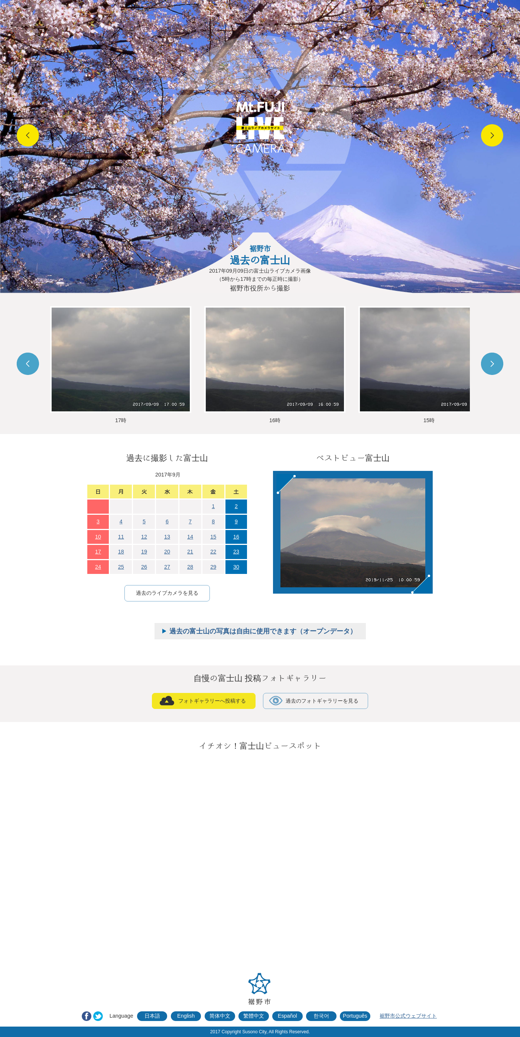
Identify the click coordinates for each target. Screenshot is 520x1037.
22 (213, 552)
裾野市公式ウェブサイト (408, 1016)
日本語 (152, 1016)
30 (236, 567)
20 (167, 552)
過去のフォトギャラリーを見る (322, 701)
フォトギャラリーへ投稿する (212, 701)
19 (144, 552)
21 (190, 552)
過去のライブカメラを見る (167, 593)
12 (144, 537)
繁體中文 (253, 1016)
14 (190, 537)
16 (236, 537)
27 (167, 567)
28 (190, 567)
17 (98, 552)
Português (355, 1016)
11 (121, 537)
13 (167, 537)
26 (144, 567)
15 (213, 537)
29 (213, 567)
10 (98, 537)
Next (492, 135)
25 (121, 567)
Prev (28, 135)
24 (98, 567)
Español (287, 1016)
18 (121, 552)
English (186, 1016)
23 (236, 552)
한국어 (321, 1016)
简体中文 (219, 1016)
